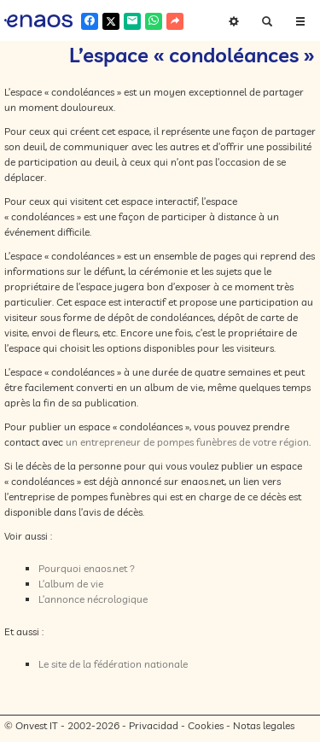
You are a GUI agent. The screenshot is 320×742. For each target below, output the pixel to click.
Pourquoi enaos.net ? (86, 568)
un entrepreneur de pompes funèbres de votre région (187, 441)
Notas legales (263, 725)
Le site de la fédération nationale (113, 663)
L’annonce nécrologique (93, 599)
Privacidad (153, 725)
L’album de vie (70, 583)
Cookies (206, 725)
